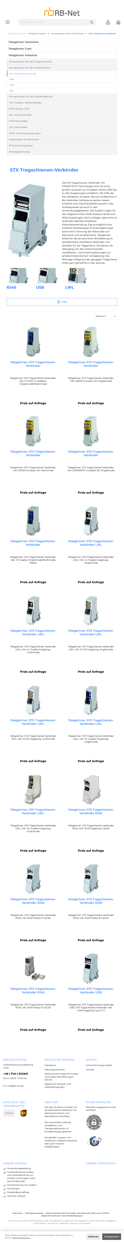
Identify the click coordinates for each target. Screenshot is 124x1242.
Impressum (50, 1065)
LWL (69, 287)
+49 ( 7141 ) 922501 (15, 1073)
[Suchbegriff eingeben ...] (53, 22)
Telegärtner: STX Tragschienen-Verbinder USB (91, 992)
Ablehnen (93, 1236)
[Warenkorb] (117, 22)
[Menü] (7, 22)
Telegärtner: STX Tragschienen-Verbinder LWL (91, 543)
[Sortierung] (105, 316)
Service (91, 1059)
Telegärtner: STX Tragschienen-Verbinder (33, 364)
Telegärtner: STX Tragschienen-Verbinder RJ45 (91, 813)
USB (40, 287)
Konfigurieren (111, 1236)
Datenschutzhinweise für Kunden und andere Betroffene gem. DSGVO (62, 1077)
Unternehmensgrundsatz (99, 1065)
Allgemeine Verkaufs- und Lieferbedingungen (62, 1216)
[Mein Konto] (108, 22)
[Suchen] (92, 22)
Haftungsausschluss (55, 1069)
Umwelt (90, 1069)
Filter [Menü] (62, 301)
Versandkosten (55, 1221)
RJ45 (11, 287)
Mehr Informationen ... (21, 1238)
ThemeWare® (85, 1223)
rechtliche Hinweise (59, 1059)
